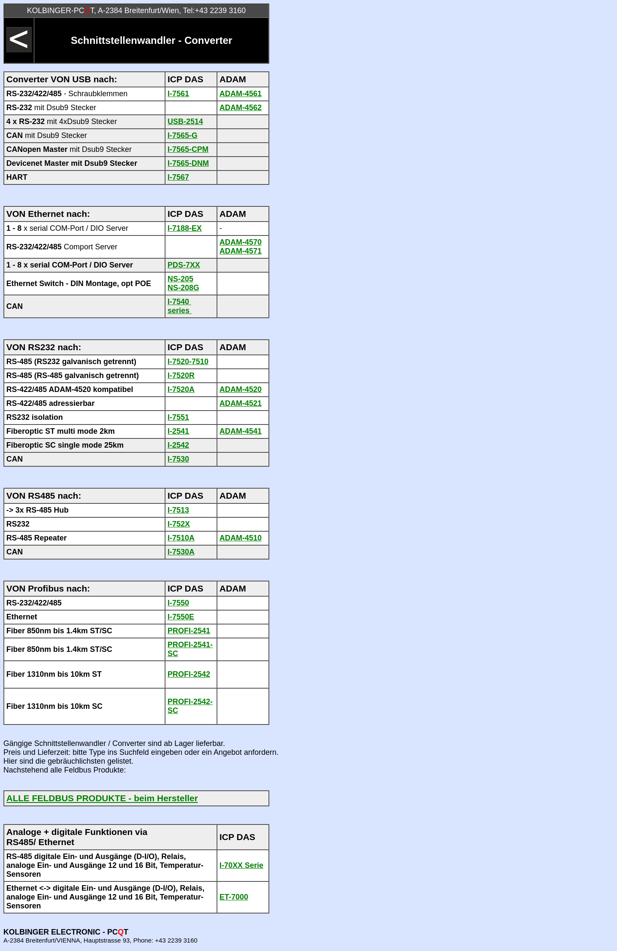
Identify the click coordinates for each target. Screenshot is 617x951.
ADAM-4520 (240, 389)
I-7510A (181, 538)
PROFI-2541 (189, 631)
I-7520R (181, 375)
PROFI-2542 (189, 674)
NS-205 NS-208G (183, 283)
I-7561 (178, 93)
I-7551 (178, 417)
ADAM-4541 (240, 431)
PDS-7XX (184, 265)
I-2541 (178, 431)
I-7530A (181, 552)
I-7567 (178, 177)
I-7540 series (180, 306)
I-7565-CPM (188, 149)
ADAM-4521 (240, 403)
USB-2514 (185, 121)
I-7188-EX (185, 228)
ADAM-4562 (240, 107)
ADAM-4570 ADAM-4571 (240, 246)
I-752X (179, 524)
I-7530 (178, 459)
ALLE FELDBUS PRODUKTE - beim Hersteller (102, 798)
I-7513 (178, 510)
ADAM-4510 (240, 538)
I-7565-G (183, 135)
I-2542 (178, 445)
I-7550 (178, 603)
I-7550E (181, 617)
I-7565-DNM (188, 163)
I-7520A (181, 389)
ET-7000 (233, 897)
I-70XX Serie (241, 865)
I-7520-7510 (188, 361)
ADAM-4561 (240, 93)
